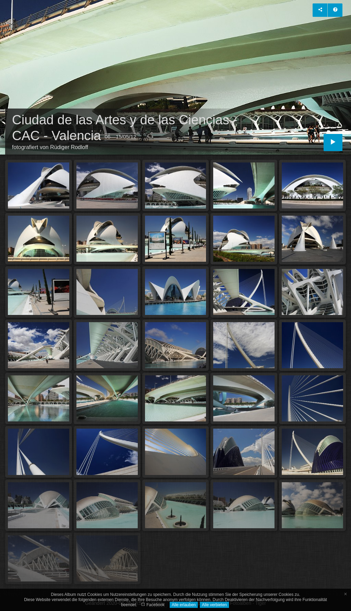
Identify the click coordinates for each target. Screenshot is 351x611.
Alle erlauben (184, 604)
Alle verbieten (214, 604)
